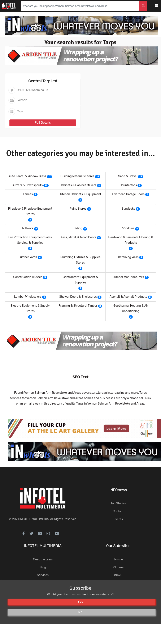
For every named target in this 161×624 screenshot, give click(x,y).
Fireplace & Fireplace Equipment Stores (30, 211)
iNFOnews (118, 490)
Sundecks (128, 208)
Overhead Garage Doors (128, 194)
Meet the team (43, 559)
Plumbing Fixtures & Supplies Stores (80, 259)
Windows (128, 228)
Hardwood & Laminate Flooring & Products (130, 240)
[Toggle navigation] (159, 6)
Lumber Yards (27, 257)
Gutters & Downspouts (27, 185)
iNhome (118, 567)
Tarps (20, 111)
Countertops (128, 185)
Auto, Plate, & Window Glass (27, 176)
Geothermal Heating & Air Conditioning (130, 308)
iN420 (118, 575)
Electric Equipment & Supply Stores (30, 308)
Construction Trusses (27, 277)
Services (43, 575)
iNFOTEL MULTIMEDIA (34, 519)
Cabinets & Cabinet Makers (78, 185)
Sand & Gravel (127, 176)
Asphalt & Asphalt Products (128, 297)
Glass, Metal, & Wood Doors (78, 237)
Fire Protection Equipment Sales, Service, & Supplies (30, 240)
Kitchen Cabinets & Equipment (80, 194)
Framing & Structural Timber (78, 306)
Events (118, 519)
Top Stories (118, 503)
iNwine (118, 559)
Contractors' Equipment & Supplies (80, 279)
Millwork (27, 228)
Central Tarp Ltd (42, 81)
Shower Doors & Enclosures (78, 297)
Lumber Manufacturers (128, 277)
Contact (118, 511)
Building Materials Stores (77, 176)
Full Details (43, 122)
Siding (78, 228)
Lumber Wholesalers (28, 297)
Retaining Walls (128, 257)
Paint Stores (78, 208)
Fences (28, 194)
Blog (43, 567)
